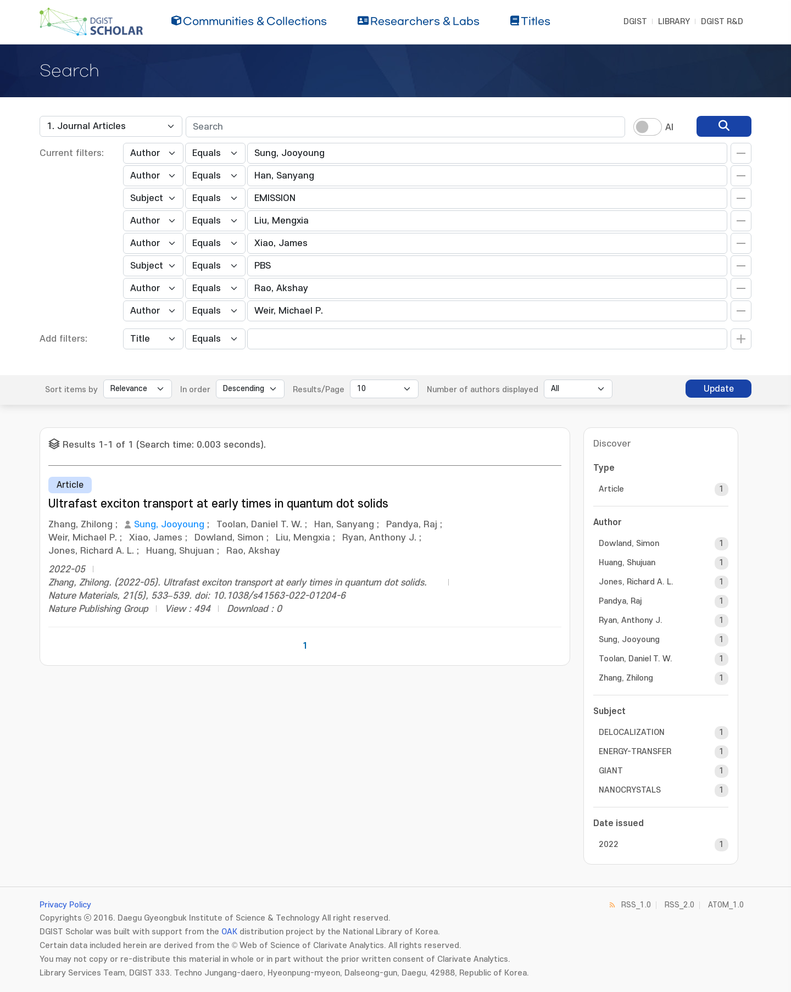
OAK (229, 932)
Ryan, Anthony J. (630, 620)
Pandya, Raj (620, 601)
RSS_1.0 (636, 905)
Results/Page (318, 389)
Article (611, 489)
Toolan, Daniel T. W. (635, 659)
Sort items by (71, 389)
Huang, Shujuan (627, 562)
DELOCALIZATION (632, 732)
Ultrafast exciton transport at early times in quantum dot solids (218, 504)
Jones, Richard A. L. (636, 582)
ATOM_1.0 (726, 905)
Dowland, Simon (629, 543)
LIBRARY (674, 21)
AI (669, 127)
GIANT (611, 771)
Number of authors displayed (482, 389)
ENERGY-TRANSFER (635, 751)
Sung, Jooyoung (169, 525)
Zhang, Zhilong (626, 678)
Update (719, 389)
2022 (609, 844)
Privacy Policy (65, 905)
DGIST (635, 21)
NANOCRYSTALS (630, 790)
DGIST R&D (722, 21)
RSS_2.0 (679, 905)
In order (195, 389)
